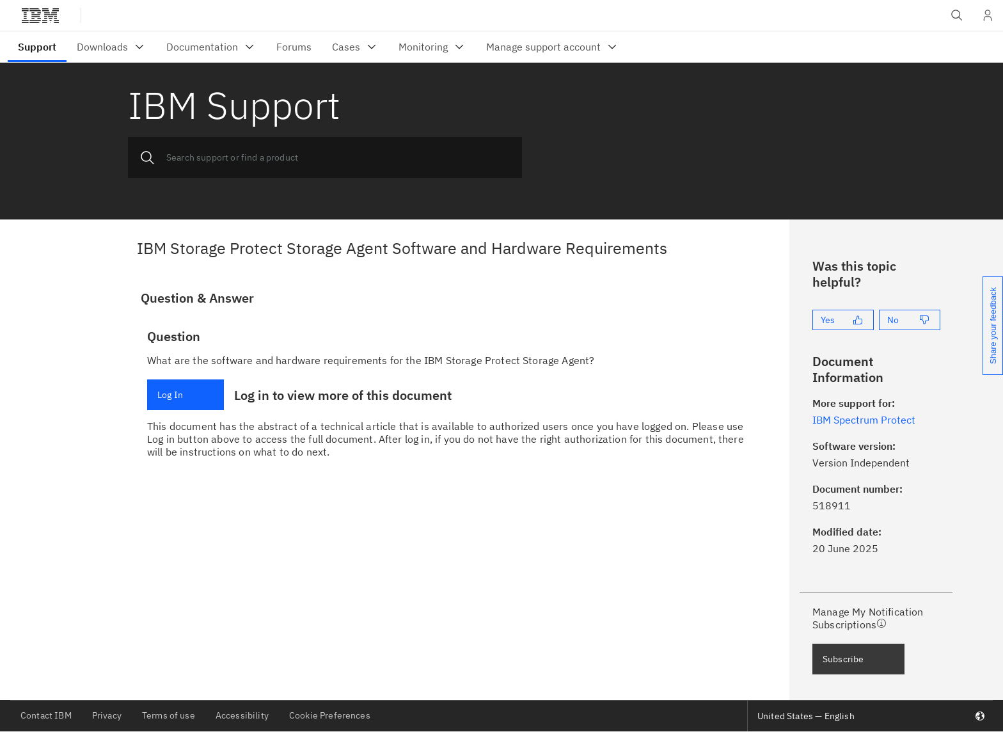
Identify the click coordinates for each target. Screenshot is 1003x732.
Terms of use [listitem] (168, 715)
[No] (909, 320)
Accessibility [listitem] (242, 715)
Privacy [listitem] (107, 715)
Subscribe (843, 659)
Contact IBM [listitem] (46, 715)
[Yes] (843, 320)
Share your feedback (993, 325)
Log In (170, 395)
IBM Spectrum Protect (863, 419)
